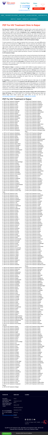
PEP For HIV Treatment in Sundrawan (11, 362)
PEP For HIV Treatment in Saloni (32, 332)
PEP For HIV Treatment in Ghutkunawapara (12, 184)
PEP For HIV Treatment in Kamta (10, 210)
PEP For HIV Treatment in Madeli (10, 257)
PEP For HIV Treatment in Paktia (10, 291)
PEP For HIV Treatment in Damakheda (34, 155)
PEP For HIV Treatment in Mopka (10, 278)
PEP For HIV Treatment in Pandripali (11, 294)
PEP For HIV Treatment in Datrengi (33, 160)
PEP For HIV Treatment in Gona (32, 189)
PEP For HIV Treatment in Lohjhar (10, 255)
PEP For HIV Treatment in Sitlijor (33, 355)
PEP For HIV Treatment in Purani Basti (34, 309)
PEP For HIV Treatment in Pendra (10, 305)
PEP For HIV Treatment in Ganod (10, 180)
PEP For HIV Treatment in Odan (10, 290)
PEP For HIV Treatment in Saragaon (11, 335)
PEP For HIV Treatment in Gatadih (10, 181)
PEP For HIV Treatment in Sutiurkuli (10, 364)
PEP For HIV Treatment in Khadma (10, 222)
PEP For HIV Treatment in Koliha (10, 234)
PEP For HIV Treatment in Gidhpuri (10, 186)
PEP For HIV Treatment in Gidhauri (33, 184)
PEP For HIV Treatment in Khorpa (10, 229)
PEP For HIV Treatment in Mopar (33, 276)
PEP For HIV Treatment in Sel (9, 343)
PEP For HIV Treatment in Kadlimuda (11, 208)
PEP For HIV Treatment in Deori (32, 163)
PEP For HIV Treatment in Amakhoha (34, 104)
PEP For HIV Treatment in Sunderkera (34, 361)
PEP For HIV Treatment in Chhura (10, 154)
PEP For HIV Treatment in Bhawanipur (11, 134)
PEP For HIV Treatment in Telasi (32, 371)
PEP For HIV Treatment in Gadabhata (11, 178)
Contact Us (25, 19)
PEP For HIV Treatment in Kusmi (33, 248)
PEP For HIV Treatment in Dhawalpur (11, 172)
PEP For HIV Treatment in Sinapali (10, 352)
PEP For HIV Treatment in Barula (33, 121)
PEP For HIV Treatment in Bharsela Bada (34, 128)
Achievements (33, 19)
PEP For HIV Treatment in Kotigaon (33, 242)
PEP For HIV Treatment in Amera (10, 106)
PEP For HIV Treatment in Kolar (32, 232)
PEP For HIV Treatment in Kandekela (33, 210)
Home (2, 15)
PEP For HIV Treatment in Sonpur (33, 358)
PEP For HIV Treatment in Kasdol (10, 217)
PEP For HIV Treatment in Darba (32, 157)
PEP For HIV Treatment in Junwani (33, 207)
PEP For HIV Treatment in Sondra (10, 358)
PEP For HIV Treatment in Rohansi (10, 329)
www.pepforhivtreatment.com (9, 96)
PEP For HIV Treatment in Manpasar (33, 269)
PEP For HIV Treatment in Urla (32, 380)
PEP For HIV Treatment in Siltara (33, 349)
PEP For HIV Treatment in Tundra (10, 379)
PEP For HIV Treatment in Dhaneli (33, 166)
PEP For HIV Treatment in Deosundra (11, 166)
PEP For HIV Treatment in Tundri (32, 379)
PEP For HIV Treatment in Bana (32, 115)
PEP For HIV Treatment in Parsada (10, 297)
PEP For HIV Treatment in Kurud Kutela (11, 248)
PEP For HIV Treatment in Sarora (10, 338)
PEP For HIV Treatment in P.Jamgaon (34, 290)
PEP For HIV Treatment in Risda (32, 328)
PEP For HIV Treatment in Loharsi (33, 254)
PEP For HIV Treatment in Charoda (10, 148)
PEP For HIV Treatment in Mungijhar (11, 281)
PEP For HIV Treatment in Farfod (10, 177)
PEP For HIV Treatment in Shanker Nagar (34, 346)
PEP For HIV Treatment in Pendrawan (34, 305)
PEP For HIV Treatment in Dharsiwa (10, 171)
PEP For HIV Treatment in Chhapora (33, 149)
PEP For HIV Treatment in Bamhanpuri (11, 115)
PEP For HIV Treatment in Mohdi (33, 273)
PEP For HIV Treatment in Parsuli (10, 300)
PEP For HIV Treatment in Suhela (33, 359)
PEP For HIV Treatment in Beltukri (10, 125)
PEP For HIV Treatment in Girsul (10, 187)
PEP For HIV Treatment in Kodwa (33, 231)
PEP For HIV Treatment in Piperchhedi (34, 306)
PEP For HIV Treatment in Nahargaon (34, 282)
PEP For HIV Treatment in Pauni (32, 303)
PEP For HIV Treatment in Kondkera (33, 235)
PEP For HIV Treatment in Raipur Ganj (34, 314)
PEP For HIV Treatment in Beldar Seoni (34, 124)
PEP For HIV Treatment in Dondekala (33, 174)
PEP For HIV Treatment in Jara (9, 202)
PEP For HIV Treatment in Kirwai (32, 229)
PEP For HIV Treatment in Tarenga (33, 365)
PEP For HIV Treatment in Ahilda (10, 103)
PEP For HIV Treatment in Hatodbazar (11, 199)
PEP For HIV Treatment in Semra (33, 343)
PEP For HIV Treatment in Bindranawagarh (35, 139)
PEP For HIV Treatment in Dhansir (33, 167)
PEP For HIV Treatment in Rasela (10, 322)
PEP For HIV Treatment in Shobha (10, 347)
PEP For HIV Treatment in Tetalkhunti (34, 373)
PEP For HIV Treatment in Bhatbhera (11, 133)
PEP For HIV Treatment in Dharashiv (11, 169)
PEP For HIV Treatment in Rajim (32, 317)
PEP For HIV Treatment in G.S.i (32, 177)
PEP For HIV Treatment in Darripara (33, 158)
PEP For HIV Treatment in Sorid (10, 359)
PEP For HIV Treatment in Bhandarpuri (34, 127)
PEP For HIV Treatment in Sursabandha (34, 362)
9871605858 (33, 96)
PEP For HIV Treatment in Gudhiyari (33, 190)
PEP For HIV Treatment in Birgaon (10, 140)
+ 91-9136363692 (26, 5)
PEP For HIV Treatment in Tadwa (33, 364)
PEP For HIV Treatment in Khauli (10, 226)
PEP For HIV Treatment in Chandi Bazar (34, 146)
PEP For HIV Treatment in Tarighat (10, 367)
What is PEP (22, 15)
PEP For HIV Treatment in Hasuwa (10, 198)
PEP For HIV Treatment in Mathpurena (11, 272)
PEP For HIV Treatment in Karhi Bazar (34, 214)
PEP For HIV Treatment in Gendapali (33, 183)
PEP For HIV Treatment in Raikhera (10, 313)
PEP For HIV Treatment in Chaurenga (34, 148)
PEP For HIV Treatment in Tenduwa (10, 373)
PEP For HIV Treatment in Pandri (33, 293)
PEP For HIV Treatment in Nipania (10, 288)
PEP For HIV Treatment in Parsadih (10, 299)
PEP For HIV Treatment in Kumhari (10, 245)
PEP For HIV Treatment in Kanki (10, 213)
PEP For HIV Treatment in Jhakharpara (11, 205)
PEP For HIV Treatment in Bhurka (10, 137)
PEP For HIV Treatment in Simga (33, 350)
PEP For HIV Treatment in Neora (10, 287)
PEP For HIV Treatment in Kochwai (10, 231)
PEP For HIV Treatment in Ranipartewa (11, 320)
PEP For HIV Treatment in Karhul (10, 216)
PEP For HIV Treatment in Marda (10, 270)
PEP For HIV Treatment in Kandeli (10, 211)
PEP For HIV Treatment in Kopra (10, 237)
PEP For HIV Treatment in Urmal (10, 382)
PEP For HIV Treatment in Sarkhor (10, 337)
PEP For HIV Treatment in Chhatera (33, 151)
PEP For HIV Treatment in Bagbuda (33, 110)
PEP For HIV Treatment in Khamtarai (33, 223)
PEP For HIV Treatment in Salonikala (11, 334)
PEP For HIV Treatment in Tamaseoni (11, 365)
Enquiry (19, 19)
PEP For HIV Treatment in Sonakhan (11, 356)
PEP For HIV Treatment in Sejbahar (33, 341)
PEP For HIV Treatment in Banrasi (33, 116)
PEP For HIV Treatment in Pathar (10, 302)
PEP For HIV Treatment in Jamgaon (33, 201)
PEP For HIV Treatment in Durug (32, 175)
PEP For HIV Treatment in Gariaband (33, 180)
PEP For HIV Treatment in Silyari (10, 350)
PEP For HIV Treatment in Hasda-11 (33, 196)
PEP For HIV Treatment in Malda (32, 260)
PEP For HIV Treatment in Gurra (10, 195)
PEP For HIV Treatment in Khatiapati (33, 225)
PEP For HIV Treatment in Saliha (10, 332)
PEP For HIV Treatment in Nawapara (11, 285)
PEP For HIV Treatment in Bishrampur (34, 140)
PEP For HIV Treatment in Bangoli (10, 116)
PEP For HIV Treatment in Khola (32, 228)
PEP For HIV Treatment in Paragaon (33, 296)
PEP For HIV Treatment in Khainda (33, 222)
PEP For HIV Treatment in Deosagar (33, 164)
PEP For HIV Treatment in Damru (10, 157)
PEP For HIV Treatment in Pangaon (10, 296)
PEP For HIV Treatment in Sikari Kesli (34, 347)
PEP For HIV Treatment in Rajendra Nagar (12, 317)
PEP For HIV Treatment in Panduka (33, 294)
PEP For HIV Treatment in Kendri (10, 220)
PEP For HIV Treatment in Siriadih (33, 353)
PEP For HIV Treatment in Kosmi (33, 240)
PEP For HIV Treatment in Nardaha (10, 284)
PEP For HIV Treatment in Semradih (10, 344)
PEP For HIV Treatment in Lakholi (10, 251)
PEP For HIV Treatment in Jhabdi (33, 204)
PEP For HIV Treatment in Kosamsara (34, 238)
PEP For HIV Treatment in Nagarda (33, 281)
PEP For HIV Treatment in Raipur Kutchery (12, 316)
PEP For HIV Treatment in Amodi (10, 107)
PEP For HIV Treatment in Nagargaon (11, 282)
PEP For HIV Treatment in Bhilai (10, 136)
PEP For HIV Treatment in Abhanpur (11, 101)
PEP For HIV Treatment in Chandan (10, 146)
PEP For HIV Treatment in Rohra (32, 329)
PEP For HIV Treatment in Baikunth (10, 112)
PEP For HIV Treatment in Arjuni (32, 109)
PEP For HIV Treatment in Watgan (10, 387)
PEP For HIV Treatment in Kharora (10, 225)
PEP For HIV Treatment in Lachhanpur (11, 249)
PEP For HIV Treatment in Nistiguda (33, 288)
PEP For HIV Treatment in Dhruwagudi (11, 174)
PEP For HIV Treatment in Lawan (33, 252)
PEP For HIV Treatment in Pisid (32, 308)
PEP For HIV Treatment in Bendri (33, 125)
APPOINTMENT (38, 8)
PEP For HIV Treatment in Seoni (10, 346)
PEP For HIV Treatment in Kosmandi (11, 240)
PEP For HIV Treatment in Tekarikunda (11, 371)
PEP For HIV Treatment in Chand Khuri (34, 145)
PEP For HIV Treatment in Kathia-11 (11, 219)
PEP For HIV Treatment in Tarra (10, 368)
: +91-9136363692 (7, 410)
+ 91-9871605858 (26, 7)
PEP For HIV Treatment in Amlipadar (33, 106)
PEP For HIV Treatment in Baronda (10, 121)
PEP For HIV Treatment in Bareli (10, 119)
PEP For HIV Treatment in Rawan (10, 326)
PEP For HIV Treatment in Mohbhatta (11, 273)
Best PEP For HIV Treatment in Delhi (29, 427)
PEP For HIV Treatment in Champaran (11, 145)
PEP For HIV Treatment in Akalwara (33, 103)
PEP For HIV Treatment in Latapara (33, 251)
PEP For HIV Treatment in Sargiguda (33, 335)
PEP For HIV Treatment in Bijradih (33, 137)
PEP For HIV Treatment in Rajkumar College (12, 319)
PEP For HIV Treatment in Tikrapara (33, 374)
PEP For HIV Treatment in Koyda (10, 243)
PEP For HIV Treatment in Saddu (33, 331)
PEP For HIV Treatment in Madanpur (33, 255)
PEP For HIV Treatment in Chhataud (11, 151)
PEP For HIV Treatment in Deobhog (33, 161)
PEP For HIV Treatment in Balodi (10, 113)
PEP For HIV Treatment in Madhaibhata (34, 257)
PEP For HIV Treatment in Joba (10, 207)
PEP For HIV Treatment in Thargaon (11, 374)
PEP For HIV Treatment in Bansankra (11, 118)
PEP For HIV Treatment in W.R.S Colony (34, 384)
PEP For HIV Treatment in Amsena (33, 107)
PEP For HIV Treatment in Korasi (33, 237)
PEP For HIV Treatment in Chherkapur (11, 152)
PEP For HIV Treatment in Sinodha (10, 353)
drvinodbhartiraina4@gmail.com (24, 10)
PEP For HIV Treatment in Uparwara (11, 380)
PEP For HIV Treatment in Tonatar (10, 377)
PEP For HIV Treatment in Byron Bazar (11, 143)
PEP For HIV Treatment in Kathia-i (33, 219)
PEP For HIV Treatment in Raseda (33, 320)
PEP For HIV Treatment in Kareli (10, 214)
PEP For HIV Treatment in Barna (32, 119)
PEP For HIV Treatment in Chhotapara (34, 152)
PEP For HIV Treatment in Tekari (32, 370)
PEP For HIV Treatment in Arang (10, 109)
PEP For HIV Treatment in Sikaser (10, 349)
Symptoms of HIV (42, 15)
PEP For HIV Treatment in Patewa (33, 300)
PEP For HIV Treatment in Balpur (33, 113)
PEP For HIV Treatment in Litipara (10, 254)
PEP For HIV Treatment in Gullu (10, 193)
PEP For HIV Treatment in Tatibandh (33, 368)
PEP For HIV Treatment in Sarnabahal (34, 337)
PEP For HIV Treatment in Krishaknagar (34, 243)
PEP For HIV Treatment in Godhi (32, 187)
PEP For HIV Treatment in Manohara (11, 269)
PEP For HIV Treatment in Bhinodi (33, 136)
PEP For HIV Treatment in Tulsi (32, 377)
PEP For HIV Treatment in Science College (12, 341)
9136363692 (27, 96)
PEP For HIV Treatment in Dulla (10, 175)
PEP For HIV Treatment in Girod (32, 186)
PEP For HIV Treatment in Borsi (32, 142)
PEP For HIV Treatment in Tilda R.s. (10, 376)
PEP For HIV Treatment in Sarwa (10, 340)
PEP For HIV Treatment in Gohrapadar (11, 189)
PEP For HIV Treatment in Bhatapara (11, 130)
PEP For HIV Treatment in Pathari (33, 302)
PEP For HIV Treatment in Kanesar (33, 211)
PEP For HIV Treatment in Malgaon (33, 261)
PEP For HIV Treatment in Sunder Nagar (11, 361)
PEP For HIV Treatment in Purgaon (10, 311)
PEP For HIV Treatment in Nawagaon (33, 284)
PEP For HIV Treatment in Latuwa (10, 252)
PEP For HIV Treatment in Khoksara (10, 228)
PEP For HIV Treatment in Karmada (33, 216)
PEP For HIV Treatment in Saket (31, 429)
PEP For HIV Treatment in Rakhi (32, 319)
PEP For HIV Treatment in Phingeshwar (11, 306)
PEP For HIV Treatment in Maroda (33, 270)
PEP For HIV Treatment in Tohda (32, 376)
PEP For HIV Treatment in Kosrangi (10, 242)
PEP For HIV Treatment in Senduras (33, 344)
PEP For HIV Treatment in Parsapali (33, 299)
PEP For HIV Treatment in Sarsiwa (33, 338)
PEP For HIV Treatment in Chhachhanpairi (12, 149)
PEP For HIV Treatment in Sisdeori (10, 355)
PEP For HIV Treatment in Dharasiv (33, 169)
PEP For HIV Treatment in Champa (33, 143)
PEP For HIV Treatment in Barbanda (33, 118)
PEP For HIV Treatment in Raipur (10, 314)
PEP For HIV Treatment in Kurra (32, 245)
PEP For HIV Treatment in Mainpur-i (33, 258)
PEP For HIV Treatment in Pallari (32, 291)
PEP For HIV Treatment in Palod (10, 293)
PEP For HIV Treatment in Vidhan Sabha (34, 382)
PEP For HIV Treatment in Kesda (32, 220)
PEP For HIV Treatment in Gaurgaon (11, 183)
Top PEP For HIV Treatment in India (12, 427)
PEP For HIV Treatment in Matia (32, 272)
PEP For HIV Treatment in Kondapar (11, 235)
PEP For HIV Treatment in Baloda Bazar (34, 112)
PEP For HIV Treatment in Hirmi (32, 199)
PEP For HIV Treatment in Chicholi (10, 155)
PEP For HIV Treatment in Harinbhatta (34, 195)
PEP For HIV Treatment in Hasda (10, 196)
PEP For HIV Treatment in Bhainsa (10, 127)
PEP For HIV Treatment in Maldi (10, 261)
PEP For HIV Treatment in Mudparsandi (11, 279)
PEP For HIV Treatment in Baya (32, 122)
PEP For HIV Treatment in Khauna (33, 226)
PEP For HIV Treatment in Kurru (10, 246)
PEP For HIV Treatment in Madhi (10, 258)
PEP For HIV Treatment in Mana (10, 263)
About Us (13, 19)
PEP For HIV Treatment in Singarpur (33, 352)
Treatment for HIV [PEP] (11, 15)
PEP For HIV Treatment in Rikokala (10, 328)
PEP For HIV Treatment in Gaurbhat (33, 181)
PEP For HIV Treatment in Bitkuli (10, 142)
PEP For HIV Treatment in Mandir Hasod (12, 267)
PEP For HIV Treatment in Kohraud (10, 232)
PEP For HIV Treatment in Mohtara (10, 276)
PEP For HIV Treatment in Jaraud (33, 202)
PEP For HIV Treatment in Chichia (33, 154)
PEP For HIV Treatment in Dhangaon (11, 167)
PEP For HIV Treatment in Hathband (33, 198)
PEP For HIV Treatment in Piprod (10, 308)
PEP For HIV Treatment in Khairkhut (11, 223)
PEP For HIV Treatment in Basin (10, 122)
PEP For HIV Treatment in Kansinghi (33, 213)
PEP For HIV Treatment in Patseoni (10, 303)
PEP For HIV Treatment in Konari (33, 234)
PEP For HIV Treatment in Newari (33, 287)
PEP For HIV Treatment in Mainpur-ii (11, 260)
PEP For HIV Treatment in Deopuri (10, 163)
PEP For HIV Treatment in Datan (10, 160)
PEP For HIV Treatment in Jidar (32, 205)
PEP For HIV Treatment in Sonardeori (34, 356)
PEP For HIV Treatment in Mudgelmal (34, 278)
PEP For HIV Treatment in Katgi (32, 217)
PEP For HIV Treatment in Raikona (33, 313)
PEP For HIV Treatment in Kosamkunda (11, 238)
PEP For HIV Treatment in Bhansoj (10, 128)
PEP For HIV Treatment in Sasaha (33, 340)
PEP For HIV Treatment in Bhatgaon (33, 133)
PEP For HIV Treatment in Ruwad (10, 331)
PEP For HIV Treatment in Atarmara (10, 110)
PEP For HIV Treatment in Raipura (33, 316)
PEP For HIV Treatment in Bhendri (33, 134)
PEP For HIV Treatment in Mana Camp (34, 263)
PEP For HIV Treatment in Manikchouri (34, 267)
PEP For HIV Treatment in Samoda (33, 334)
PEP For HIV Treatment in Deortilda (10, 164)
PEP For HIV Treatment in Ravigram (33, 323)
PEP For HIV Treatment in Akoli (9, 104)
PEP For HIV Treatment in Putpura (33, 311)
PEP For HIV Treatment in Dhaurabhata (34, 171)
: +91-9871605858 (7, 412)
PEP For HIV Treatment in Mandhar (10, 264)
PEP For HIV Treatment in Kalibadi (33, 208)
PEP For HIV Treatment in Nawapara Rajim (35, 285)
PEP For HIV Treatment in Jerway (10, 204)
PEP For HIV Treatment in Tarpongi (33, 367)
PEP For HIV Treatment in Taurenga (10, 370)
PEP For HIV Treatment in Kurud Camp (34, 246)
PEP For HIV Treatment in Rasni (32, 322)
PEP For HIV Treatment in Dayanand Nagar (12, 161)
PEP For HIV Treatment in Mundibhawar (34, 279)
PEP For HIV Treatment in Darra (10, 158)
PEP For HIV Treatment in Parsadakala (34, 297)
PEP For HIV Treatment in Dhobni (33, 172)
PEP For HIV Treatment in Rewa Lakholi (34, 326)
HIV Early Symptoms (31, 15)
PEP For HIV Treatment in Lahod (32, 249)
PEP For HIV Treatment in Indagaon (10, 201)
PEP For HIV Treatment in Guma (32, 193)
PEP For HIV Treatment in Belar (10, 124)
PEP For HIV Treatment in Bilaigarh (10, 139)
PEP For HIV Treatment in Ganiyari (33, 178)
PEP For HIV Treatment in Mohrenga (33, 275)
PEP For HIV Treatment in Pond (10, 309)
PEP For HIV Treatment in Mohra (10, 275)
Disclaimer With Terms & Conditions (24, 433)
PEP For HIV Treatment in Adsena (33, 101)
